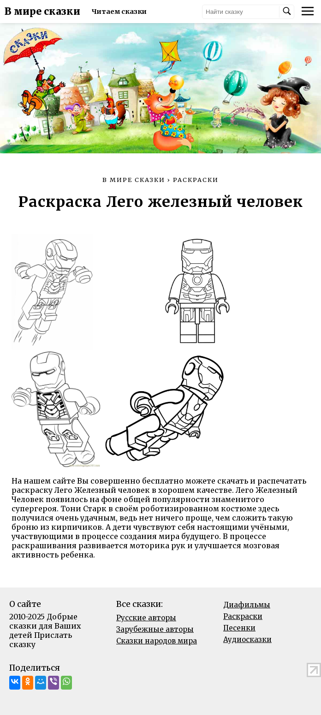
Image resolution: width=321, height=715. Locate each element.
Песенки (239, 628)
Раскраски (242, 616)
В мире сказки (42, 12)
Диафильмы (246, 604)
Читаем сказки (119, 11)
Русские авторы (146, 617)
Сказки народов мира (156, 640)
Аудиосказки (247, 639)
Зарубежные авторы (155, 629)
